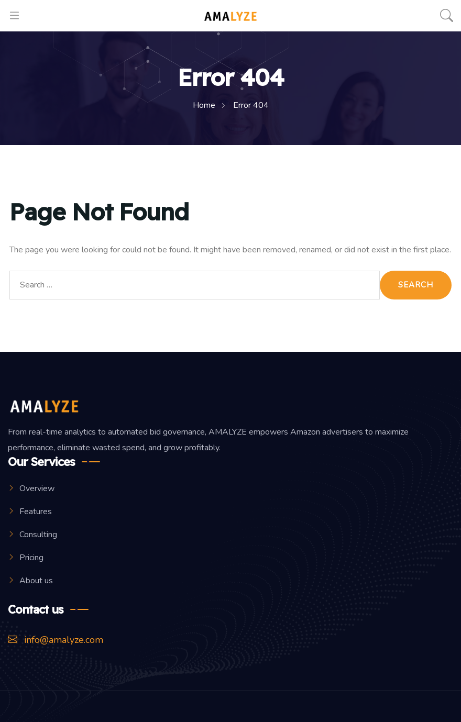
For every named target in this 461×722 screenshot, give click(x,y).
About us (36, 580)
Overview (36, 488)
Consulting (38, 534)
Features (35, 511)
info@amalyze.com (55, 640)
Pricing (31, 557)
